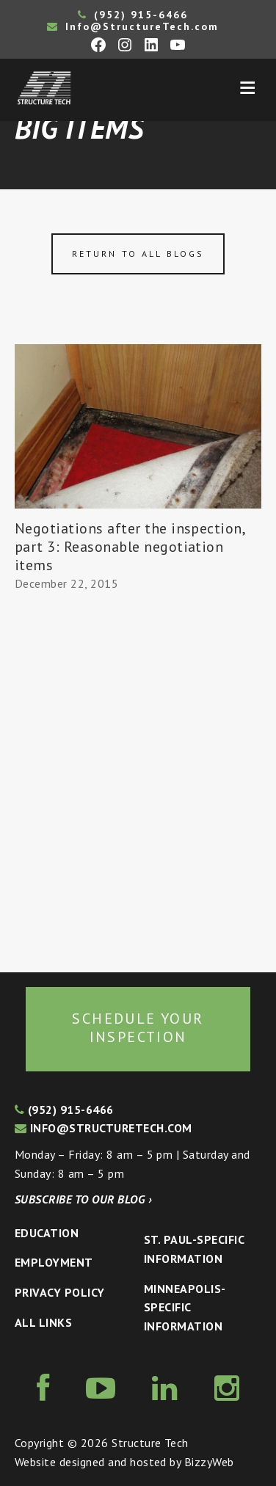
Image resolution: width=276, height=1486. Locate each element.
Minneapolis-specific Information (185, 1307)
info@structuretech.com (103, 1128)
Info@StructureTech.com (133, 26)
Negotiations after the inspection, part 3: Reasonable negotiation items (129, 547)
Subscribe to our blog (83, 1199)
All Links (43, 1322)
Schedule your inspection (137, 1028)
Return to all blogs (138, 253)
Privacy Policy (60, 1292)
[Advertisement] (138, 783)
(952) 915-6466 (133, 15)
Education (47, 1232)
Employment (54, 1262)
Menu (247, 88)
